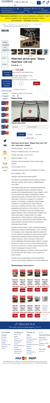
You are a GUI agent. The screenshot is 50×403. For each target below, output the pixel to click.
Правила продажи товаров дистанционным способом (30, 350)
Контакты (26, 10)
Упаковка (29, 337)
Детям (15, 12)
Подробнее (35, 20)
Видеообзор (16, 271)
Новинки (40, 12)
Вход (42, 8)
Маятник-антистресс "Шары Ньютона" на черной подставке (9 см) (38, 311)
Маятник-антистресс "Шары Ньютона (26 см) (31, 308)
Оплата (36, 8)
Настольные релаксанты (24, 24)
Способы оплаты (6, 344)
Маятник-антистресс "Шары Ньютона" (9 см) (23, 283)
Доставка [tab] (39, 134)
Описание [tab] (21, 134)
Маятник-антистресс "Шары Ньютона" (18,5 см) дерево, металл (38, 285)
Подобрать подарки (7, 73)
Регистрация (44, 10)
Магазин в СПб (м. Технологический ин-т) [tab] (30, 138)
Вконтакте (42, 351)
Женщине (10, 12)
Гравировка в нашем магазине (46, 14)
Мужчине (4, 12)
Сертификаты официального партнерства (18, 351)
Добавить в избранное (18, 89)
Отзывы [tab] (30, 134)
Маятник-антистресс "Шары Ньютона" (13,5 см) (45, 283)
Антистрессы (11, 24)
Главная (3, 24)
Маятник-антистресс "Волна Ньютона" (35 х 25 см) (45, 309)
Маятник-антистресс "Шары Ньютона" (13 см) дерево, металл (16, 284)
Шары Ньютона (38, 24)
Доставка (28, 8)
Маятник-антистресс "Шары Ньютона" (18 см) (31, 283)
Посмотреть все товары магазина (7, 83)
